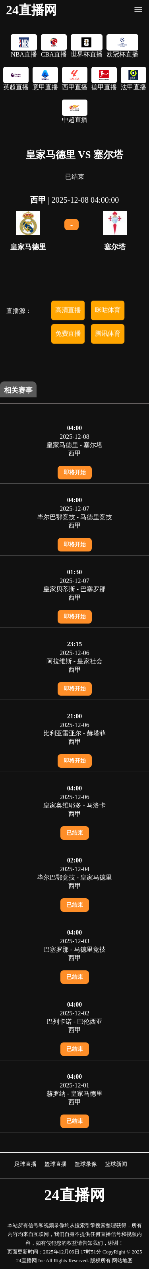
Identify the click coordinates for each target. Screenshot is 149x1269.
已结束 (74, 833)
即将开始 (75, 472)
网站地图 (122, 1260)
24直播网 (31, 10)
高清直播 (68, 310)
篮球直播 (56, 1164)
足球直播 (25, 1164)
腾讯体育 (108, 333)
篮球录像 (86, 1164)
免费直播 (68, 333)
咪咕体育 (108, 310)
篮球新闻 (116, 1164)
